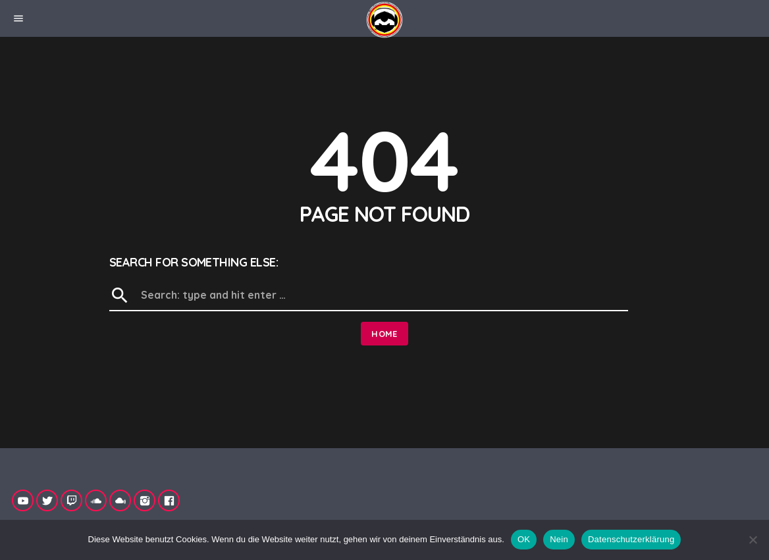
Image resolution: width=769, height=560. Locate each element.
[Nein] (752, 539)
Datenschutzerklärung (631, 539)
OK (523, 539)
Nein (559, 539)
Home (384, 333)
